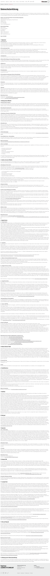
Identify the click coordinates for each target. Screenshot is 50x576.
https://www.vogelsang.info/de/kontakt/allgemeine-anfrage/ (15, 97)
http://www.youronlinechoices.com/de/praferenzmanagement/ (16, 519)
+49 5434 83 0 (37, 566)
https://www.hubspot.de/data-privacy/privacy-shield (33, 474)
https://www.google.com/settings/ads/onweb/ (8, 290)
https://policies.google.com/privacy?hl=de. (41, 278)
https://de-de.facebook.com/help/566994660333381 (27, 498)
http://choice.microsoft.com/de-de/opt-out (9, 550)
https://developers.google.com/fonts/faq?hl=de (15, 344)
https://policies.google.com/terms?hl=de (19, 320)
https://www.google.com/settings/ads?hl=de (15, 337)
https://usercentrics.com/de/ (19, 168)
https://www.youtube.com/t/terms (16, 343)
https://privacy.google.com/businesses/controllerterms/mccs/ (24, 255)
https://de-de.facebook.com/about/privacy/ (39, 514)
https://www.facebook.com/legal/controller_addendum (9, 506)
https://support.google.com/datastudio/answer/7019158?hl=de (23, 342)
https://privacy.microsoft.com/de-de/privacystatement (34, 535)
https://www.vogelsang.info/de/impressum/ (11, 98)
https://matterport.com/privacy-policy (6, 425)
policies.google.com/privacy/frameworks (7, 255)
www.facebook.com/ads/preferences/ (6, 517)
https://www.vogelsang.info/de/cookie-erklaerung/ (13, 198)
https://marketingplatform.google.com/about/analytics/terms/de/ (20, 339)
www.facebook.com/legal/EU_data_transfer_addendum (9, 498)
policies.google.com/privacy (7, 320)
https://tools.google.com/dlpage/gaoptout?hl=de (16, 336)
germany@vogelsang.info (40, 567)
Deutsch (32, 1)
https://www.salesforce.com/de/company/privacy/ (19, 389)
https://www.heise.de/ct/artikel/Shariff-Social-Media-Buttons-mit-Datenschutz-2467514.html (15, 141)
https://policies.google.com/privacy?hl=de (16, 338)
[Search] (28, 1)
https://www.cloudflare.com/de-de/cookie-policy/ (16, 215)
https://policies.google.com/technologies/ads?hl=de (26, 296)
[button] (3, 1)
